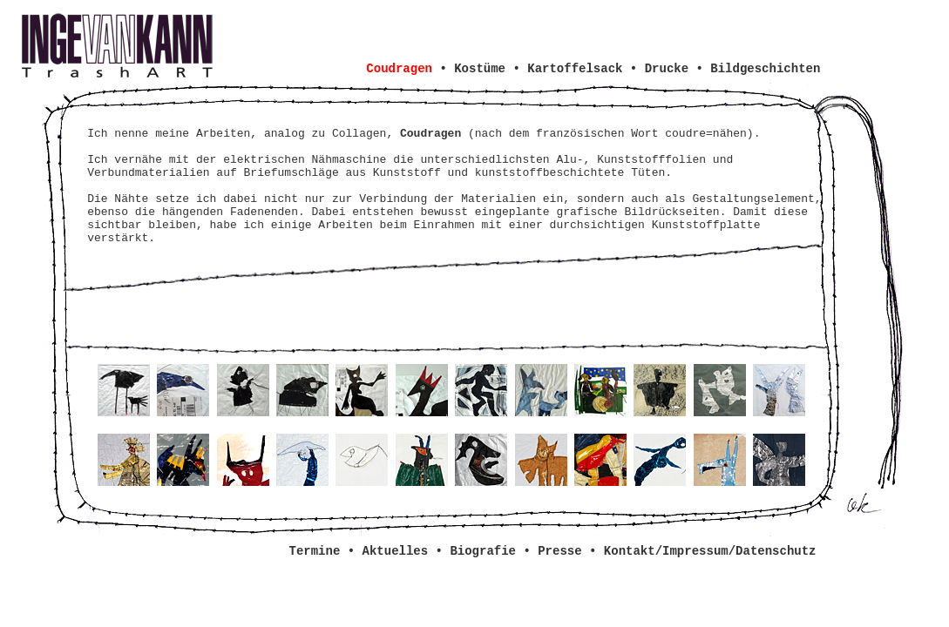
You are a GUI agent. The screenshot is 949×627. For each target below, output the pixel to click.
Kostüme (479, 69)
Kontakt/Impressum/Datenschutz (710, 551)
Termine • (326, 551)
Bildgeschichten (765, 69)
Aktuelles (396, 551)
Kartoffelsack (574, 69)
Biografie (483, 551)
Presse (559, 551)
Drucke (666, 69)
